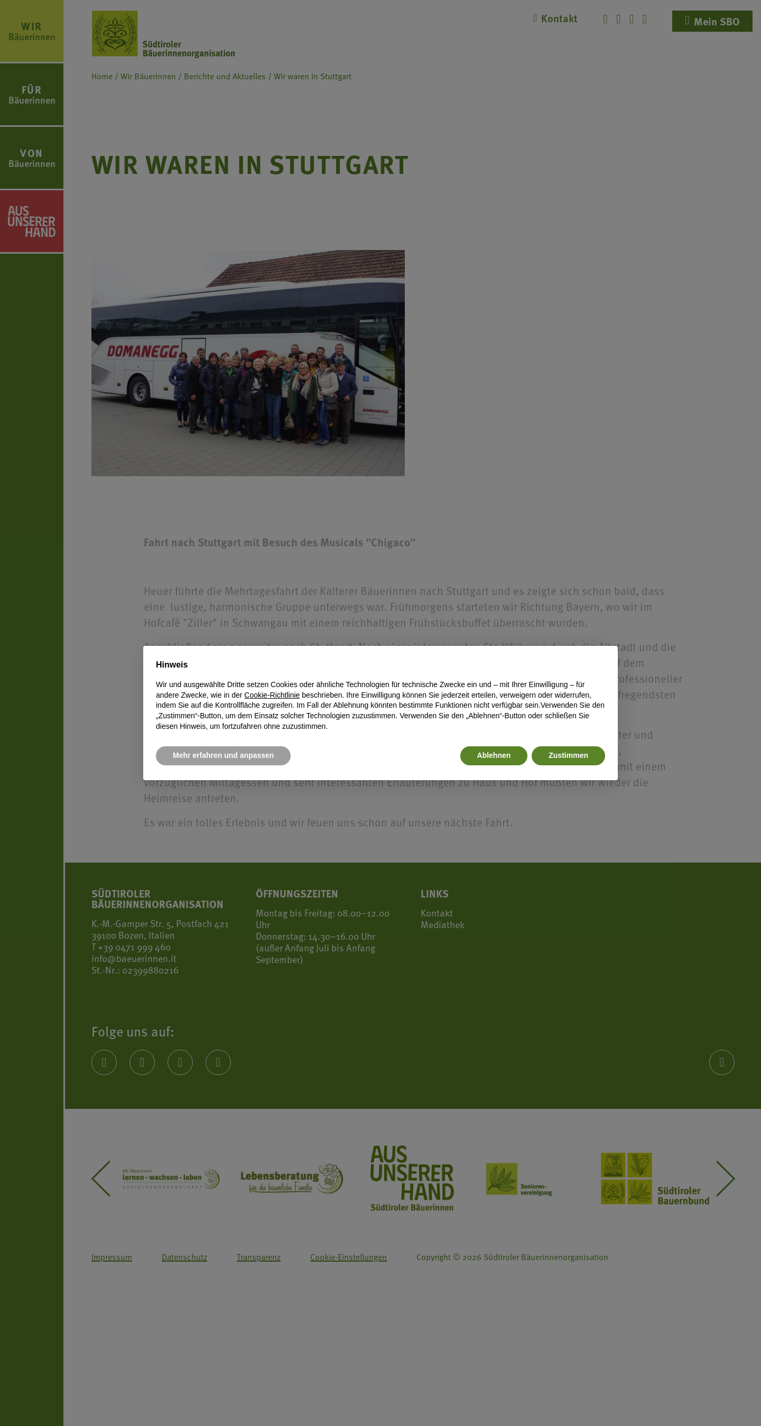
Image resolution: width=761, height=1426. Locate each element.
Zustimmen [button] (568, 755)
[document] (380, 695)
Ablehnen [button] (494, 755)
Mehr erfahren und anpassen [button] (223, 755)
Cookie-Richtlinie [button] (272, 695)
